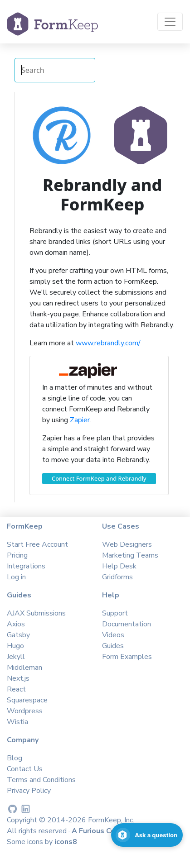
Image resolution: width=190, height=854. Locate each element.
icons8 (65, 842)
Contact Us (25, 769)
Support (115, 613)
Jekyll (16, 657)
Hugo (15, 646)
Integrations (26, 566)
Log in (16, 577)
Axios (16, 624)
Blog (14, 758)
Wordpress (25, 711)
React (16, 689)
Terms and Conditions (41, 780)
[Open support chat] (147, 835)
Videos (113, 635)
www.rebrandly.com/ (108, 343)
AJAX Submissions (36, 613)
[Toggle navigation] (170, 22)
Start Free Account (37, 544)
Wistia (17, 722)
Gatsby (18, 635)
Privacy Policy (29, 791)
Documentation (126, 624)
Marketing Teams (130, 555)
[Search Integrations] (55, 70)
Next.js (18, 678)
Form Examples (127, 657)
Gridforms (117, 577)
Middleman (24, 668)
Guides (113, 646)
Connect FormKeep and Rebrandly (99, 478)
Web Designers (127, 544)
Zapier (80, 420)
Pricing (17, 555)
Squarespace (27, 700)
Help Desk (119, 566)
